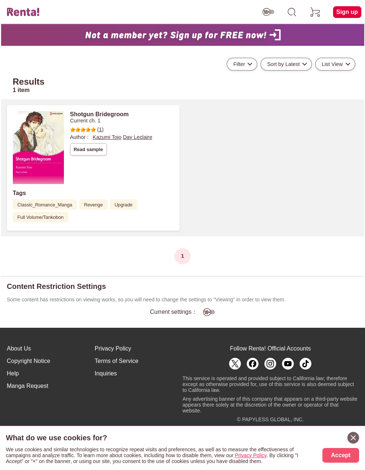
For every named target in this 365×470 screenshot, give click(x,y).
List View (332, 64)
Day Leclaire (137, 137)
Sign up (347, 12)
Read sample (88, 149)
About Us (19, 348)
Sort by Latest (283, 64)
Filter (239, 64)
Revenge (93, 205)
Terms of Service (116, 361)
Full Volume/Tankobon (40, 217)
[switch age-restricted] (268, 12)
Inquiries (106, 373)
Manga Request (27, 386)
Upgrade (124, 205)
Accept (340, 455)
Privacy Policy (113, 348)
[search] (292, 12)
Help (13, 373)
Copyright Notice (28, 361)
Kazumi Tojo (107, 137)
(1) (87, 129)
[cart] (315, 12)
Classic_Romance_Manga (44, 205)
